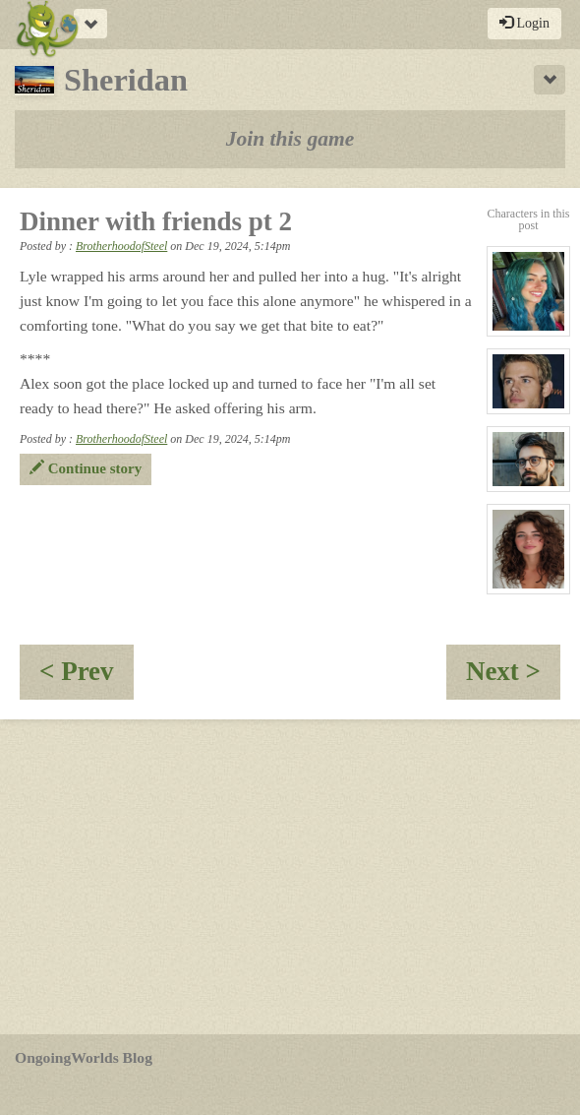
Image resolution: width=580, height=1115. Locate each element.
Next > (513, 677)
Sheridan (101, 79)
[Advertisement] (290, 877)
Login (524, 23)
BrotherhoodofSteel (121, 246)
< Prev (86, 677)
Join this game (290, 139)
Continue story (85, 468)
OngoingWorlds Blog (83, 1057)
